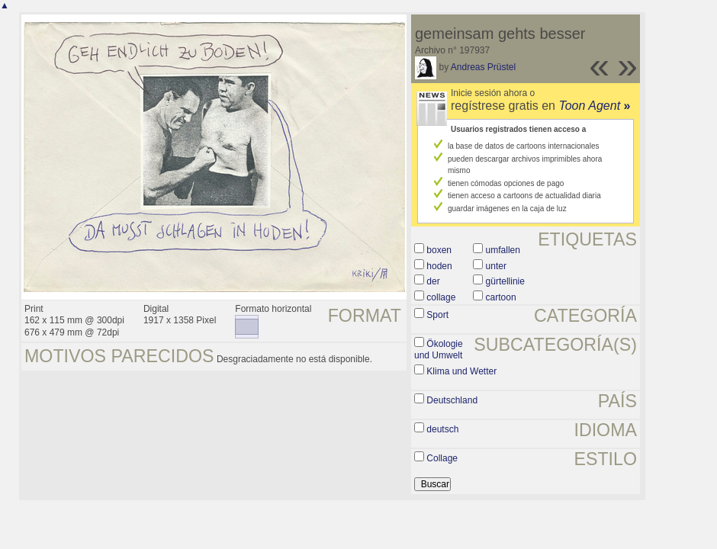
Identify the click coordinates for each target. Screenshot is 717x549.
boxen (439, 250)
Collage (442, 458)
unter (496, 266)
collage (440, 297)
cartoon (501, 297)
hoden (439, 266)
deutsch (442, 429)
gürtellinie (505, 281)
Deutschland (451, 400)
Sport (437, 315)
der (432, 281)
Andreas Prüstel (483, 67)
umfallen (503, 250)
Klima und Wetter (461, 371)
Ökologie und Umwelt (438, 350)
